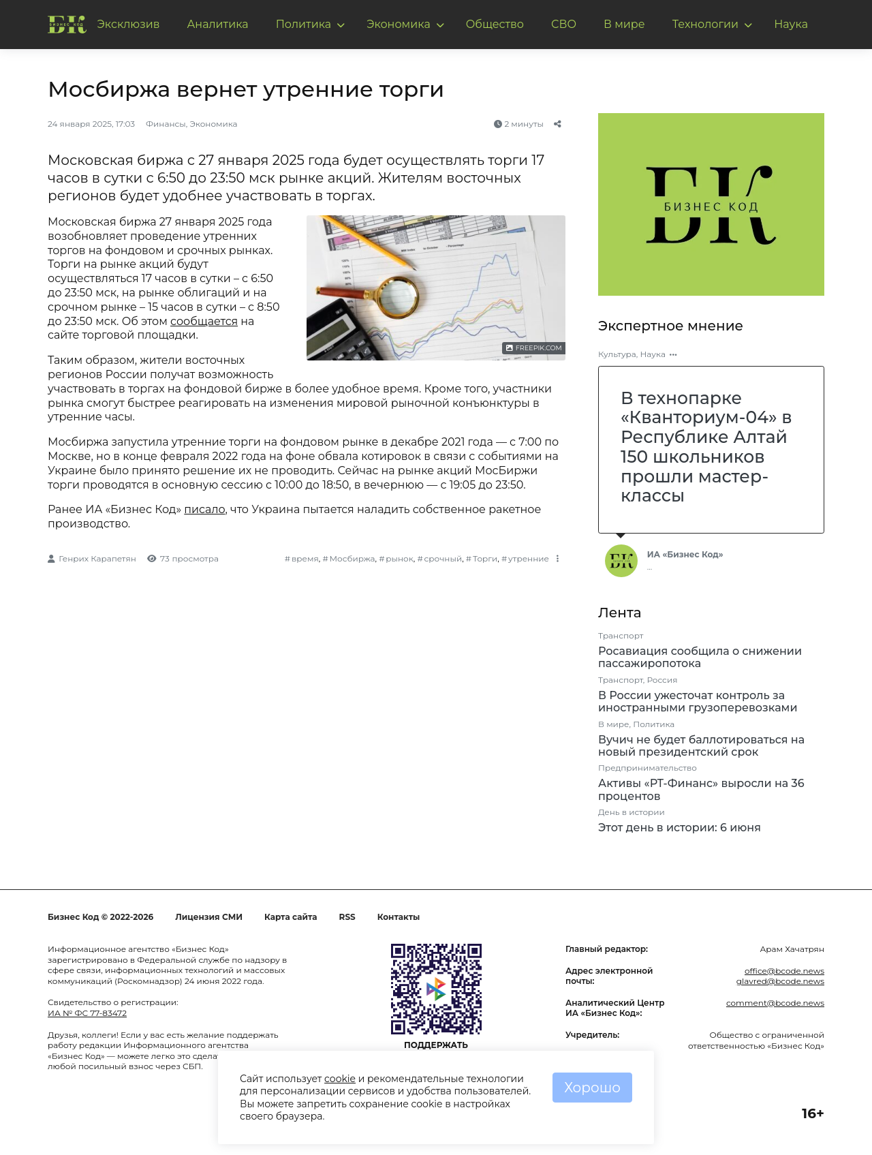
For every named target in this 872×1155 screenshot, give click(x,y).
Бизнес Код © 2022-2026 (100, 917)
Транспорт (620, 635)
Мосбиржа (352, 558)
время (305, 558)
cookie (340, 1079)
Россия (662, 680)
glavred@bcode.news (780, 981)
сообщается (204, 321)
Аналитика (217, 24)
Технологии (705, 24)
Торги (485, 558)
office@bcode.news (784, 971)
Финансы (166, 124)
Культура (617, 354)
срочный (443, 558)
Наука (791, 24)
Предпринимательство (647, 768)
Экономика (399, 24)
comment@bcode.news (775, 1003)
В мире (624, 24)
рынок (399, 558)
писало (204, 509)
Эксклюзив (128, 24)
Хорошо (592, 1087)
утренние (528, 558)
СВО (563, 24)
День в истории (631, 812)
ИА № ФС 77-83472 (87, 1013)
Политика (304, 24)
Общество (495, 24)
